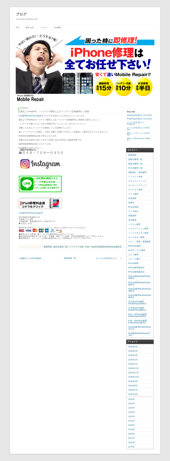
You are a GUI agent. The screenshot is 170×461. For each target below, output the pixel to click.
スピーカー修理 (135, 189)
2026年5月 (133, 346)
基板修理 (132, 215)
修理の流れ (30, 28)
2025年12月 (133, 368)
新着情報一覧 (70, 258)
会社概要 (57, 28)
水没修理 (132, 220)
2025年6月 (133, 394)
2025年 (131, 403)
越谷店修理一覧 (60, 247)
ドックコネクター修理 (138, 233)
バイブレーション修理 (138, 228)
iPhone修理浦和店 (136, 267)
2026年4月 (133, 351)
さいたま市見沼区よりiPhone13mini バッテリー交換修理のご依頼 (108, 258)
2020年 (131, 425)
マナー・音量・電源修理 (139, 241)
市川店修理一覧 (135, 168)
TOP (17, 28)
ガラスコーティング (137, 181)
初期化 (131, 202)
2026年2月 (133, 359)
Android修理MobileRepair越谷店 (139, 296)
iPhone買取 (133, 207)
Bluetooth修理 (134, 246)
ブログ (21, 14)
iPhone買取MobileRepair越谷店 (139, 283)
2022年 (131, 416)
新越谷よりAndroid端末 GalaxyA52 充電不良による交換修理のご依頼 (32, 258)
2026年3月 (133, 355)
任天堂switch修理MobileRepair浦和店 (137, 302)
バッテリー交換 (76, 247)
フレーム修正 (134, 259)
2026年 (131, 399)
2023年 (131, 412)
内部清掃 (132, 198)
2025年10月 (133, 377)
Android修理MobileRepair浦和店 (139, 290)
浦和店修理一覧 (135, 159)
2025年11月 (133, 372)
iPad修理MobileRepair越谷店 (31, 116)
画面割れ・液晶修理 (137, 172)
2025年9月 (133, 381)
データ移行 (133, 211)
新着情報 (48, 247)
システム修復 (134, 224)
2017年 (131, 438)
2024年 (131, 408)
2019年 (131, 429)
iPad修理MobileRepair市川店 (139, 334)
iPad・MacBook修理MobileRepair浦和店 (137, 315)
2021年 (131, 421)
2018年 (131, 434)
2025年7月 (133, 390)
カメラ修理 (133, 254)
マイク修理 (133, 194)
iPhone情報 (133, 263)
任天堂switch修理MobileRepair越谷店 (137, 309)
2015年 (131, 447)
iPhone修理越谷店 (136, 272)
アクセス (44, 28)
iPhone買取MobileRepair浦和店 (139, 277)
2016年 (131, 442)
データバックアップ (137, 185)
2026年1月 (133, 364)
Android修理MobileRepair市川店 (139, 328)
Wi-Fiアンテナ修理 (136, 250)
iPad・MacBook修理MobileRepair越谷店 (103, 247)
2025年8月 (133, 385)
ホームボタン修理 (136, 237)
